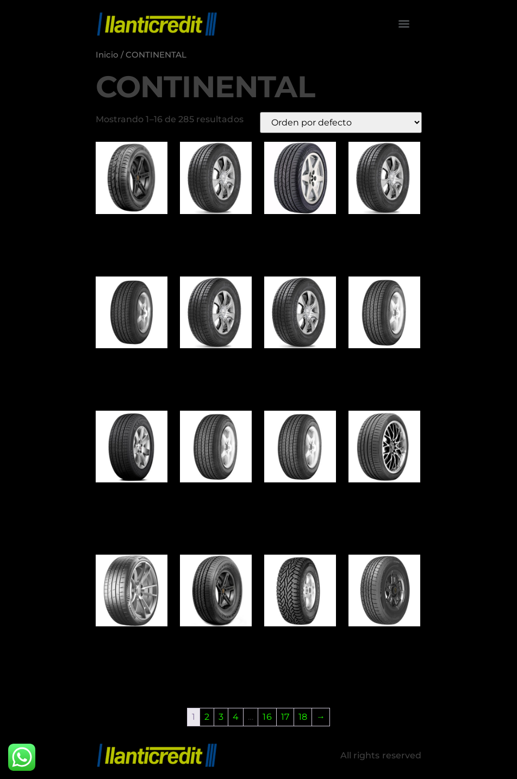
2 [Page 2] (206, 717)
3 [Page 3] (221, 717)
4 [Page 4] (236, 717)
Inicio (107, 55)
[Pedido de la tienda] (341, 122)
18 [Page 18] (302, 717)
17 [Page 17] (285, 717)
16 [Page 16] (267, 717)
